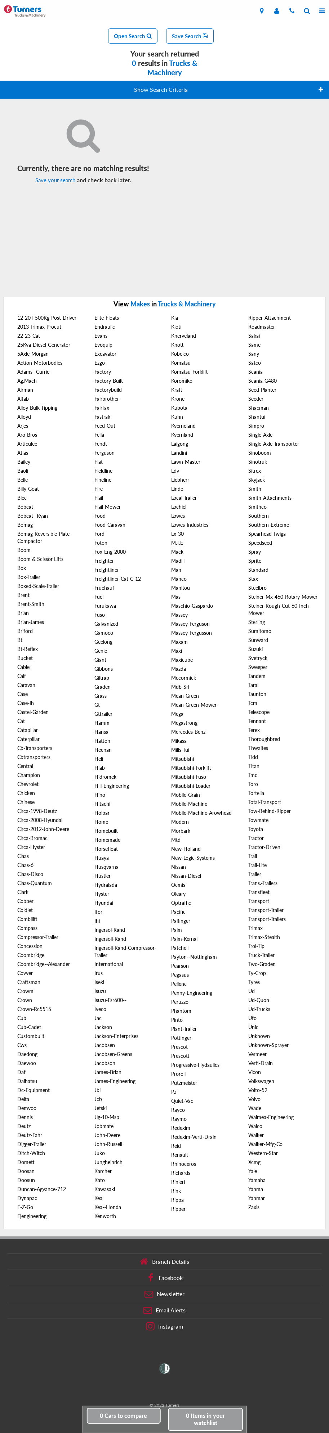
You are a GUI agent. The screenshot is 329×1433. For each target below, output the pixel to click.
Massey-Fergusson (191, 633)
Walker (256, 1135)
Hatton (102, 741)
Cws (22, 1045)
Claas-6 (25, 865)
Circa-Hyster (31, 847)
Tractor (256, 838)
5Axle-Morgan (33, 354)
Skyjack (256, 480)
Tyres (254, 982)
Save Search (190, 36)
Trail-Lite (257, 865)
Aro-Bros (27, 435)
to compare (123, 1415)
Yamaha (257, 1180)
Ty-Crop (257, 973)
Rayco (178, 1110)
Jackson (103, 1027)
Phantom (181, 1011)
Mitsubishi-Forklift (191, 768)
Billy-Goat (28, 489)
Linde (177, 489)
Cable (23, 667)
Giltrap (101, 678)
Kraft (176, 390)
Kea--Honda (107, 1207)
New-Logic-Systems (193, 858)
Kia (174, 318)
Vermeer (257, 1054)
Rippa (177, 1200)
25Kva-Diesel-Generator (43, 345)
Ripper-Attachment (269, 318)
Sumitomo (259, 631)
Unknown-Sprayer (268, 1045)
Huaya (101, 858)
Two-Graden (262, 964)
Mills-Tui (180, 750)
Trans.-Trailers (262, 883)
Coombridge (30, 955)
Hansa (101, 732)
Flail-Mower (107, 507)
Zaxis (253, 1207)
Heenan (103, 750)
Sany (253, 354)
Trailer (254, 874)
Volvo (254, 1099)
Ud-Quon (258, 1000)
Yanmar (256, 1198)
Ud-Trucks (259, 1009)
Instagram (164, 1326)
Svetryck (257, 658)
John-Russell (108, 1144)
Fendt (100, 444)
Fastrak (102, 417)
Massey (179, 615)
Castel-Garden (33, 712)
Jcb (98, 1099)
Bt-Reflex (27, 649)
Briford (25, 631)
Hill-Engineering (111, 786)
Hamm (102, 723)
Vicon (254, 1072)
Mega (177, 714)
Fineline (102, 480)
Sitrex (254, 471)
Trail (252, 856)
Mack (177, 552)
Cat (21, 721)
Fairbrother (106, 399)
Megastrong (184, 723)
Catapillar (27, 730)
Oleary (178, 894)
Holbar (102, 813)
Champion (28, 775)
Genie (100, 651)
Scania (255, 372)
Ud (251, 991)
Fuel (98, 597)
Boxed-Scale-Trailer (38, 586)
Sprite (254, 561)
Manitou (180, 588)
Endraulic (104, 327)
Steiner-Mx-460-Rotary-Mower (282, 597)
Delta (23, 1099)
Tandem (257, 676)
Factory (102, 372)
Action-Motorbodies (39, 363)
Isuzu (100, 991)
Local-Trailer (184, 498)
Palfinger (180, 921)
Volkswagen (261, 1081)
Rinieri (178, 1182)
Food (100, 516)
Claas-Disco (30, 874)
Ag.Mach (27, 381)
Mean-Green (185, 696)
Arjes (22, 426)
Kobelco (180, 354)
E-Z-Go (25, 1207)
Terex (254, 730)
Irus (98, 973)
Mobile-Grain (185, 795)
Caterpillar (28, 739)
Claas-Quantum (34, 883)
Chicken (26, 793)
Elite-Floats (106, 318)
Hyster (101, 894)
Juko (99, 1153)
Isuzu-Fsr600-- (110, 1000)
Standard (258, 570)
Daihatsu (27, 1081)
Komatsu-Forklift (189, 372)
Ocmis (178, 885)
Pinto (177, 1020)
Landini (179, 453)
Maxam (179, 642)
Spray (254, 552)
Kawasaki (104, 1189)
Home (101, 822)
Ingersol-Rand (109, 930)
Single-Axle (260, 435)
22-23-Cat (28, 336)
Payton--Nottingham (194, 957)
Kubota (179, 408)
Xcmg (254, 1162)
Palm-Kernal (184, 939)
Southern (258, 516)
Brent (23, 595)
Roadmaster (261, 327)
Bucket (25, 658)
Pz (173, 1092)
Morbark (180, 831)
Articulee (27, 444)
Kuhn (177, 417)
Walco (255, 1126)
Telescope (259, 712)
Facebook (164, 1277)
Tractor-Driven (264, 847)
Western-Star (263, 1153)
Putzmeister (184, 1083)
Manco (179, 579)
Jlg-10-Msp (106, 1117)
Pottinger (181, 1038)
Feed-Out (104, 426)
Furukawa (105, 606)
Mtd (176, 840)
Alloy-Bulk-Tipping (37, 408)
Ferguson (104, 453)
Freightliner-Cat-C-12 (117, 579)
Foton (100, 543)
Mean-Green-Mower (194, 705)
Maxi (176, 651)
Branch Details (164, 1261)
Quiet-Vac (182, 1101)
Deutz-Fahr (29, 1135)
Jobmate (104, 1126)
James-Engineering (114, 1081)
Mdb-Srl (180, 687)
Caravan (26, 685)
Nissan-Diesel (186, 876)
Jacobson (104, 1063)
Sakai (254, 336)
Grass (100, 696)
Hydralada (105, 885)
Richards (180, 1173)
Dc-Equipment (33, 1090)
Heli (98, 759)
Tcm (252, 703)
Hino (99, 795)
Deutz (24, 1126)
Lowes (178, 516)
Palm (176, 930)
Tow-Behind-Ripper (269, 811)
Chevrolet (28, 784)
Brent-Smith (30, 604)
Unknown (259, 1036)
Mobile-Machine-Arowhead (201, 813)
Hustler (102, 876)
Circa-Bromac (32, 838)
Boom (24, 550)
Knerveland (183, 336)
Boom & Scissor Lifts (40, 559)
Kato (99, 1180)
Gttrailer (103, 714)
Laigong (179, 444)
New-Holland (186, 849)
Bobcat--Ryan (32, 516)
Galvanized (106, 624)
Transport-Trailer (266, 910)
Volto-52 (257, 1090)
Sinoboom (259, 453)
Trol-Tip (256, 946)
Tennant (257, 721)
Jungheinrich (108, 1162)
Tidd (253, 757)
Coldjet (25, 910)
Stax (253, 579)
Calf (21, 676)
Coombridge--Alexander (43, 964)
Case (22, 694)
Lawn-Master (185, 462)
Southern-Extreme (268, 525)
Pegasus (180, 975)
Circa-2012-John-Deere (43, 829)
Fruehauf (104, 588)
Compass (27, 928)
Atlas (22, 453)
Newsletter (164, 1294)
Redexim (180, 1128)
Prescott (180, 1056)
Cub (21, 1018)
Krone (177, 399)
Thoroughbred (264, 739)
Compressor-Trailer (37, 937)
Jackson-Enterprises (116, 1036)
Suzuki (255, 649)
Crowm (25, 991)
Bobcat (25, 507)
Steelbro (257, 588)
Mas (176, 597)
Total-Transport (264, 802)
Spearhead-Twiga (267, 534)
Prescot (179, 1047)
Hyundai (103, 903)
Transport (258, 901)
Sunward (258, 640)
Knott (177, 345)
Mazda (178, 669)
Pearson (180, 966)
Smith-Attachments (270, 498)
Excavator (105, 354)
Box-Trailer (28, 577)
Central (25, 766)
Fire (98, 489)
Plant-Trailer (184, 1029)
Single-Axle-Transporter (273, 444)
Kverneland (183, 426)
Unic (253, 1027)
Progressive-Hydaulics (195, 1065)
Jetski (100, 1108)
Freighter (104, 561)
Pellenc (179, 984)
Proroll (178, 1074)
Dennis (25, 1117)
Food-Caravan (109, 525)
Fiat (98, 462)
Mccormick (183, 678)
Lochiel (178, 507)
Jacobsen (104, 1045)
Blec (22, 498)
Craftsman (28, 982)
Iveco (100, 1009)
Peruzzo (179, 1002)
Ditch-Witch (31, 1153)
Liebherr (180, 480)
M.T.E (177, 543)
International (108, 964)
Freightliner (106, 570)
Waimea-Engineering (271, 1117)
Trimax (255, 928)
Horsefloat (106, 849)
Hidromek (105, 777)
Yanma (255, 1189)
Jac (98, 1018)
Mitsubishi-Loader (190, 786)
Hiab (99, 768)
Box (21, 568)
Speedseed (260, 543)
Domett (26, 1162)
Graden (102, 687)
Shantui (256, 417)
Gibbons (103, 669)
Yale (252, 1171)
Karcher (103, 1171)
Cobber (25, 901)
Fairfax (101, 408)
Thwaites (258, 748)
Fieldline (103, 471)
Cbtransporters (33, 757)
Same (254, 345)
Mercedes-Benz (188, 732)
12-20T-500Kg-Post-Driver (46, 318)
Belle (22, 480)
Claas (23, 856)
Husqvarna (106, 867)
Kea (98, 1198)
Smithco (257, 507)
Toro (253, 784)
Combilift (27, 919)
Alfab (23, 399)
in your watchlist (205, 1419)
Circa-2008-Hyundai (39, 820)
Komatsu (181, 363)
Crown (24, 1000)
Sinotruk (257, 462)
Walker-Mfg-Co (265, 1144)
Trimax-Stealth (264, 937)
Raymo (179, 1119)
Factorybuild (108, 390)
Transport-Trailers (267, 919)
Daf (21, 1072)
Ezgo (99, 363)
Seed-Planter (262, 390)
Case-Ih (25, 703)
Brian (23, 613)
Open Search (133, 36)
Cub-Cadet (29, 1027)
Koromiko (181, 381)
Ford (99, 534)
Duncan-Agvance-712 (41, 1189)
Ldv (175, 471)
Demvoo (26, 1108)
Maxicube (182, 660)
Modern (180, 822)
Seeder (255, 399)
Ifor (98, 912)
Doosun (26, 1180)
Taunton (257, 694)
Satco (254, 363)
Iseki (99, 982)
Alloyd (24, 417)
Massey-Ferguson (190, 624)
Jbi (97, 1090)
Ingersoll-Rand (110, 939)
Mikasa (179, 741)
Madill (177, 561)
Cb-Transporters (34, 748)
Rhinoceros (183, 1164)
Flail (98, 498)
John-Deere (107, 1135)
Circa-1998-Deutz (37, 811)
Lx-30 (177, 534)
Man (176, 570)
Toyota (255, 829)
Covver (25, 973)
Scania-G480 (262, 381)
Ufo (252, 1018)
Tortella (256, 793)
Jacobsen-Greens (113, 1054)
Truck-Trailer (261, 955)
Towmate (258, 820)
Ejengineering (31, 1216)
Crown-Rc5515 (34, 1009)
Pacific (178, 912)
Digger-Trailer (31, 1144)
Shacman (258, 408)
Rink (176, 1191)
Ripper (178, 1209)
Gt (97, 705)
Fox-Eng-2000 (110, 552)
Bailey (23, 462)
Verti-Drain (260, 1063)
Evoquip (103, 345)
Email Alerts (164, 1310)
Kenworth (105, 1216)
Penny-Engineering (191, 993)
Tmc (252, 775)
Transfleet (259, 892)
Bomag (25, 525)
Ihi (97, 921)
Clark (22, 892)
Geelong (103, 642)
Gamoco (103, 633)
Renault (179, 1155)
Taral (253, 685)
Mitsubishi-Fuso (188, 777)
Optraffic (181, 903)
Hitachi (102, 804)
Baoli (22, 471)
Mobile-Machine (189, 804)
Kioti (176, 327)
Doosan (26, 1171)
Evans (100, 336)
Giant (100, 660)
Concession (30, 946)
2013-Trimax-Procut (39, 327)
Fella (99, 435)
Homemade (107, 840)
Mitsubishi (182, 759)
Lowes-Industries (189, 525)
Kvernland (182, 435)
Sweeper (257, 667)
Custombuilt (30, 1036)
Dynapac (27, 1198)
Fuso (99, 615)
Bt (19, 640)
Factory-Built (108, 381)
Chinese (26, 802)
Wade (254, 1108)
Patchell (179, 948)
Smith (254, 489)
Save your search (55, 180)
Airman (25, 390)
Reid (176, 1146)
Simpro (256, 426)
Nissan (178, 867)
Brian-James (30, 622)
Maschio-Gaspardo (192, 606)
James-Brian (107, 1072)
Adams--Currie (33, 372)
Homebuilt (106, 831)
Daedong (27, 1054)
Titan (253, 766)
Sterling (256, 622)
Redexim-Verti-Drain (194, 1137)
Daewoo (26, 1063)
